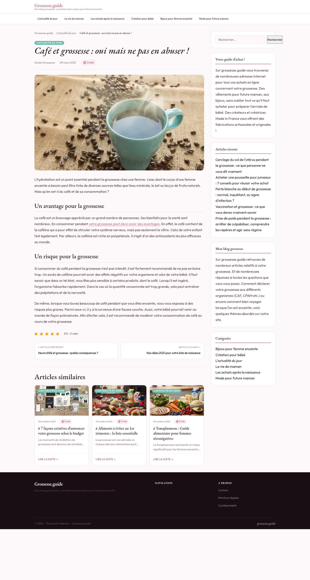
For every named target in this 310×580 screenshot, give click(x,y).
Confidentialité (227, 505)
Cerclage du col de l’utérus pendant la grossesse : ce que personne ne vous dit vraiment (242, 165)
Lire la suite (47, 459)
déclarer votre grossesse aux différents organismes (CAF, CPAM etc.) (242, 289)
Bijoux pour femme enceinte (176, 18)
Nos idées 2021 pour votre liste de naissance (173, 353)
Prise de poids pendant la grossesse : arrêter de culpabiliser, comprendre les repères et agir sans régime (243, 224)
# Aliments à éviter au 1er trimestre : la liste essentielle (117, 431)
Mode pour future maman (214, 18)
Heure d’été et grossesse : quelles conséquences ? (68, 353)
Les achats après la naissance (107, 18)
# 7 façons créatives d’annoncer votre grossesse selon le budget (61, 431)
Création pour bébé (142, 18)
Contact (223, 490)
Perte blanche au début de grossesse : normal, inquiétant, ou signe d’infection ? (243, 195)
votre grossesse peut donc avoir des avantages (124, 224)
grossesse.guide (266, 523)
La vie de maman (74, 18)
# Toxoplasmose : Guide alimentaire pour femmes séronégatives (172, 433)
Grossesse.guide (43, 33)
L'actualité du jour (47, 18)
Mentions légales (228, 498)
